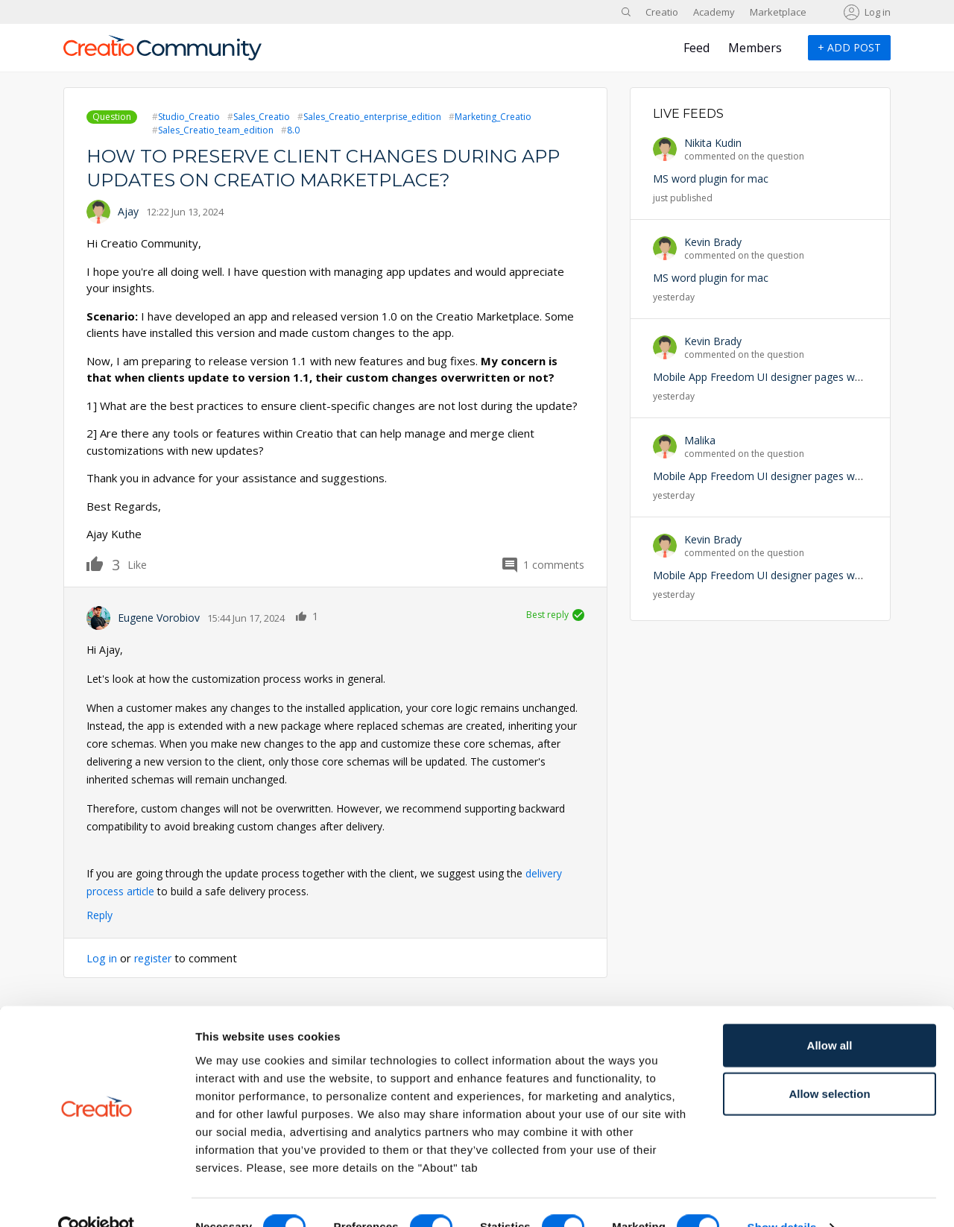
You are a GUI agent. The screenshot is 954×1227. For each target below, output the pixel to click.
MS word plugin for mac (710, 178)
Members (755, 48)
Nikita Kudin (713, 143)
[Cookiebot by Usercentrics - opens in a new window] (96, 1198)
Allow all (830, 1015)
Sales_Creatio (261, 116)
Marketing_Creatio (493, 116)
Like (103, 563)
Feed (696, 48)
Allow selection (829, 1064)
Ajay (128, 211)
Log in (878, 12)
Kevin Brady (713, 242)
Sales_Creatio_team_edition (216, 130)
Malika (700, 440)
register (155, 957)
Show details (782, 1197)
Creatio (661, 12)
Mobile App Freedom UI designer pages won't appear (781, 377)
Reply (99, 915)
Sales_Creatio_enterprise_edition (372, 116)
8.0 (293, 130)
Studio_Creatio (189, 116)
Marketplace (778, 12)
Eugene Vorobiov (159, 618)
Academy (714, 12)
